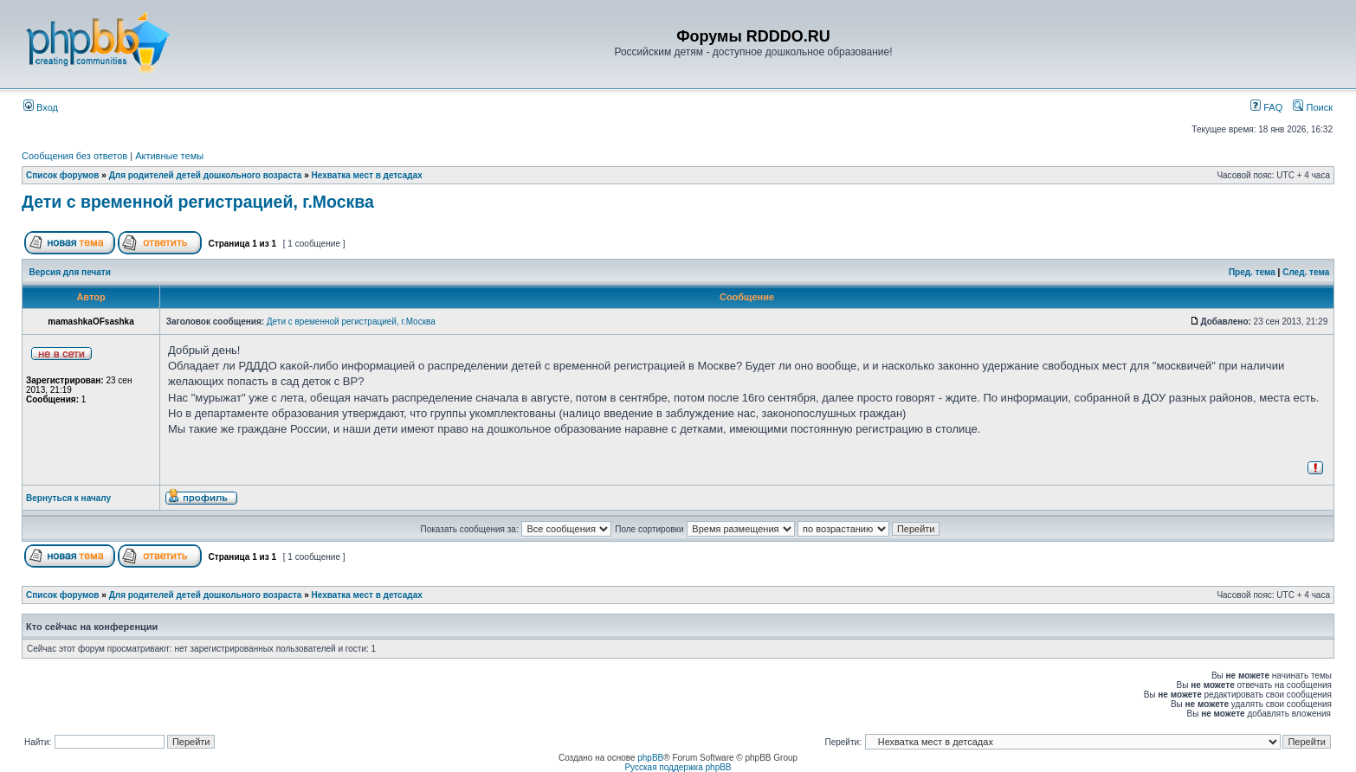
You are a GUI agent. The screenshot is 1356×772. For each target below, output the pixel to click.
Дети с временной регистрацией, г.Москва (198, 201)
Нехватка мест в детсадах (367, 175)
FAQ (1266, 107)
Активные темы (169, 156)
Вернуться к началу (68, 498)
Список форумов (63, 175)
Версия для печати (70, 272)
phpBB (650, 757)
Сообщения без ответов (74, 156)
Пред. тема (1252, 272)
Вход (40, 107)
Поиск (1313, 107)
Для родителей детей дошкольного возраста (205, 175)
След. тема (1305, 272)
